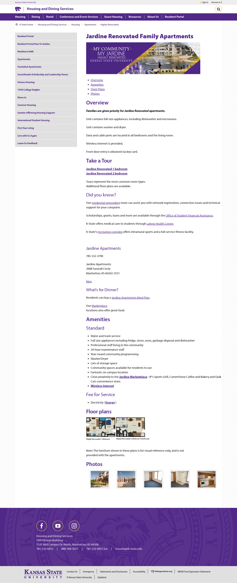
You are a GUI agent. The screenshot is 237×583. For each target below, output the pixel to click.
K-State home (24, 24)
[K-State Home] (18, 9)
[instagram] (74, 526)
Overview (97, 80)
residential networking (106, 203)
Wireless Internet (102, 386)
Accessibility (139, 571)
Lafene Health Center (160, 223)
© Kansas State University (79, 577)
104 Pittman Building (49, 540)
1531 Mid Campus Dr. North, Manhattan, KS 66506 (67, 544)
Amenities (97, 84)
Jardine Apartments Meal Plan (130, 297)
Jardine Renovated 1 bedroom (106, 169)
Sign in (205, 2)
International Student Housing (34, 120)
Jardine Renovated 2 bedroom (106, 173)
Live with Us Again (27, 135)
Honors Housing (26, 82)
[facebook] (41, 526)
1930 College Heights (29, 89)
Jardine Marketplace (133, 377)
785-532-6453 (44, 548)
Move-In (22, 97)
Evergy (110, 402)
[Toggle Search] (218, 9)
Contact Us (72, 571)
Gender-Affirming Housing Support (36, 112)
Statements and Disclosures (113, 571)
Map (89, 281)
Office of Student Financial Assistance (189, 215)
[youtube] (58, 526)
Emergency (88, 571)
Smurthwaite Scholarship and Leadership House (43, 74)
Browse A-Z (217, 2)
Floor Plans (98, 89)
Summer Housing (27, 104)
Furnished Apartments (29, 66)
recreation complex (110, 232)
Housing (75, 24)
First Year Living (26, 127)
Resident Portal (26, 36)
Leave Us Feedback (27, 143)
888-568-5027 (69, 548)
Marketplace (99, 306)
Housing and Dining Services (50, 8)
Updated (101, 577)
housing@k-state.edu (128, 548)
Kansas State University (25, 2)
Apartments (90, 24)
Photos (95, 93)
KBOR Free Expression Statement (194, 571)
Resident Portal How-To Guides (34, 43)
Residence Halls (26, 51)
